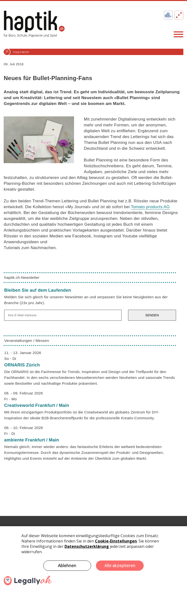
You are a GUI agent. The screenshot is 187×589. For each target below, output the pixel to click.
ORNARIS (22, 365)
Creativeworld (36, 405)
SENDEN (152, 315)
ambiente (31, 440)
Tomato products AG (150, 207)
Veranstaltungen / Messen (26, 340)
